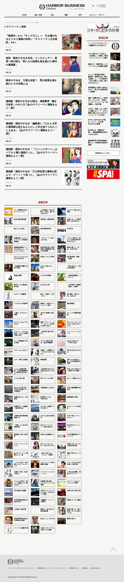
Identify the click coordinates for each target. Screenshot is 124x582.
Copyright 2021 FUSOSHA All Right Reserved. (22, 577)
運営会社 (85, 568)
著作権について (74, 568)
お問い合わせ (95, 568)
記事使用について (43, 568)
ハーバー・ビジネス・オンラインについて (21, 568)
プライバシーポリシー (59, 568)
